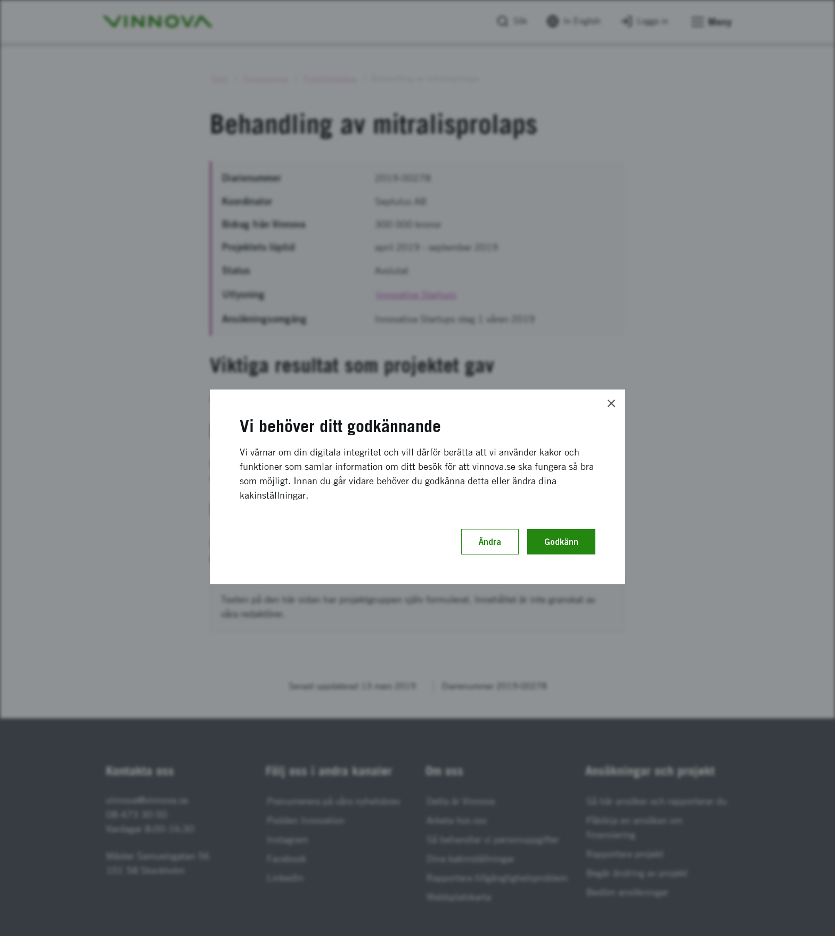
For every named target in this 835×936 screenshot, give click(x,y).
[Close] (611, 403)
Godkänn (561, 541)
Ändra (490, 541)
